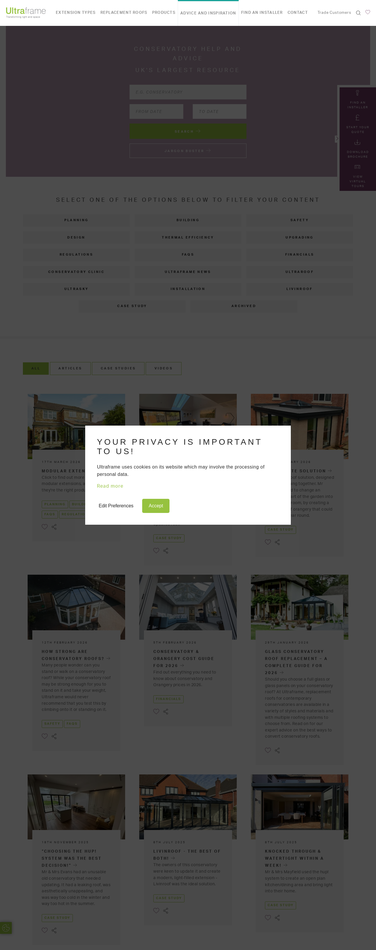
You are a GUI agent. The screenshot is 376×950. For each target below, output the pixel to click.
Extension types (76, 13)
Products (163, 13)
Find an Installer (262, 13)
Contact (298, 13)
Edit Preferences (116, 505)
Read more (110, 486)
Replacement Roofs (123, 13)
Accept (156, 505)
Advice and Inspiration (208, 13)
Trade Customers (334, 13)
